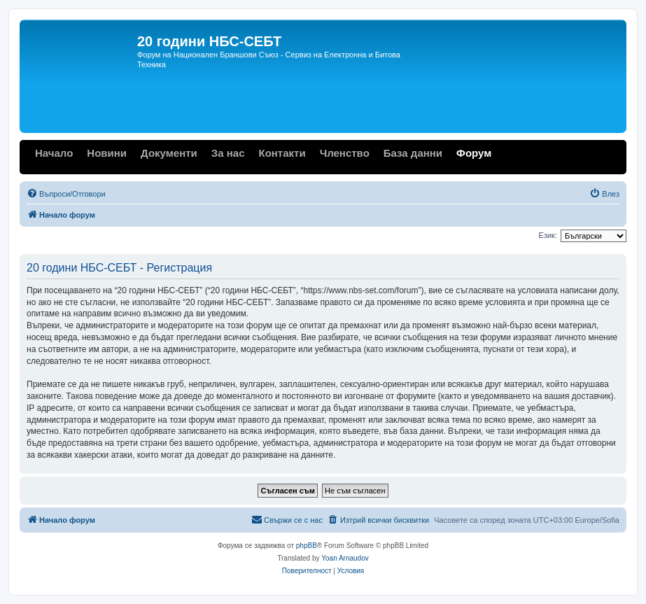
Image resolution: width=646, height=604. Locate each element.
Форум (473, 153)
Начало (54, 153)
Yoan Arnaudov (344, 558)
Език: (548, 235)
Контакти (281, 153)
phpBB (306, 545)
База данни (413, 153)
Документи (169, 153)
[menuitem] (66, 193)
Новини (107, 153)
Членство (345, 153)
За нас (228, 153)
